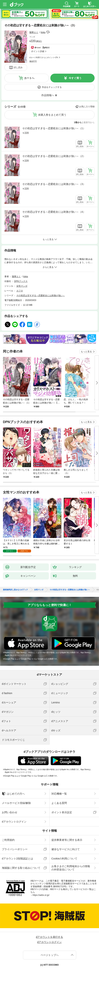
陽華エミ (33, 32)
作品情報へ (47, 95)
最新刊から (89, 122)
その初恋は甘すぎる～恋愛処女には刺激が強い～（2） (53, 156)
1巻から (78, 122)
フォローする (48, 32)
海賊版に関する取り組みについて (21, 867)
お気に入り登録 (87, 106)
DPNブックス (21, 281)
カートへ (29, 78)
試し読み (18, 67)
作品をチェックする (52, 87)
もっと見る (86, 351)
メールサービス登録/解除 (16, 803)
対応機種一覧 (59, 793)
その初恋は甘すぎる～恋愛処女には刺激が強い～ (40, 295)
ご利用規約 (8, 839)
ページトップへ (50, 955)
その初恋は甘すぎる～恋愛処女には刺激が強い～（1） (53, 128)
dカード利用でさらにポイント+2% (43, 57)
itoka (43, 32)
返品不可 (33, 61)
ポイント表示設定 (61, 812)
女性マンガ (21, 286)
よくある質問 (59, 803)
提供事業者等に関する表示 (66, 839)
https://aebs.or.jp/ (41, 895)
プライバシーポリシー (15, 849)
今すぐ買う (75, 78)
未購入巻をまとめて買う (52, 114)
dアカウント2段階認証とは (17, 858)
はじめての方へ (13, 793)
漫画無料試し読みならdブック (15, 590)
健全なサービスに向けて (65, 849)
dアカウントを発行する (49, 936)
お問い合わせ (9, 812)
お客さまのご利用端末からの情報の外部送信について (70, 868)
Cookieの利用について (64, 858)
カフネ (19, 290)
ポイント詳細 (37, 51)
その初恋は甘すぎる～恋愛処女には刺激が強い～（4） (53, 211)
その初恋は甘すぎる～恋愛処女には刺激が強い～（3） (53, 184)
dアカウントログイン (14, 821)
